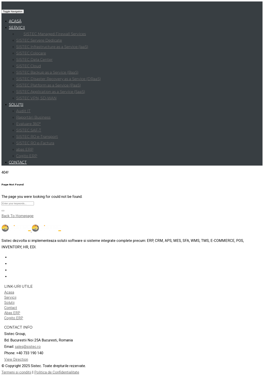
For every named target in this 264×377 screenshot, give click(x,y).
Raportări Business (33, 117)
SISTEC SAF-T (28, 130)
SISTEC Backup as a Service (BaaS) (47, 72)
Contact (10, 307)
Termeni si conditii (16, 372)
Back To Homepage (17, 216)
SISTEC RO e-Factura (35, 143)
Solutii (9, 302)
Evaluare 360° (28, 124)
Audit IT (23, 111)
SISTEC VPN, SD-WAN (36, 98)
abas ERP (24, 149)
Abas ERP (12, 313)
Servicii (10, 297)
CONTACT (18, 162)
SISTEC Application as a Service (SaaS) (50, 91)
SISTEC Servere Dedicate (39, 40)
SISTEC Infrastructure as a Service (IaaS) (52, 47)
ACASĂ (15, 21)
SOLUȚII (16, 104)
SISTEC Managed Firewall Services (54, 34)
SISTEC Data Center (34, 59)
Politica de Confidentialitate (56, 372)
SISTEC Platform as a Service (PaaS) (48, 85)
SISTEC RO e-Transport (37, 136)
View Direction (16, 359)
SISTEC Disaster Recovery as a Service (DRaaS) (58, 79)
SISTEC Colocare (31, 53)
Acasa (9, 292)
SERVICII (17, 27)
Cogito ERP (26, 156)
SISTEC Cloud (28, 66)
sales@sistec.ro (28, 346)
